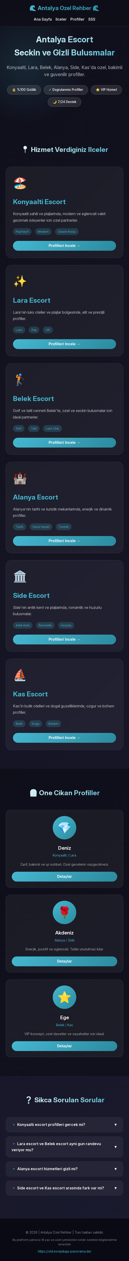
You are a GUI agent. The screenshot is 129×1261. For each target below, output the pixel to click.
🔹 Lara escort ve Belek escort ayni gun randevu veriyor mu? (64, 1146)
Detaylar (64, 877)
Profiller (77, 19)
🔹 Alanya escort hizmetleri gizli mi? (64, 1169)
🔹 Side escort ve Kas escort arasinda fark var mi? (64, 1188)
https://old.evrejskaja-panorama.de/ (64, 1251)
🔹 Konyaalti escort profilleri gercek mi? (64, 1125)
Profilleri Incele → (64, 246)
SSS (91, 19)
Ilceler (61, 19)
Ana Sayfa (43, 19)
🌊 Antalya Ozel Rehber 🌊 (64, 8)
